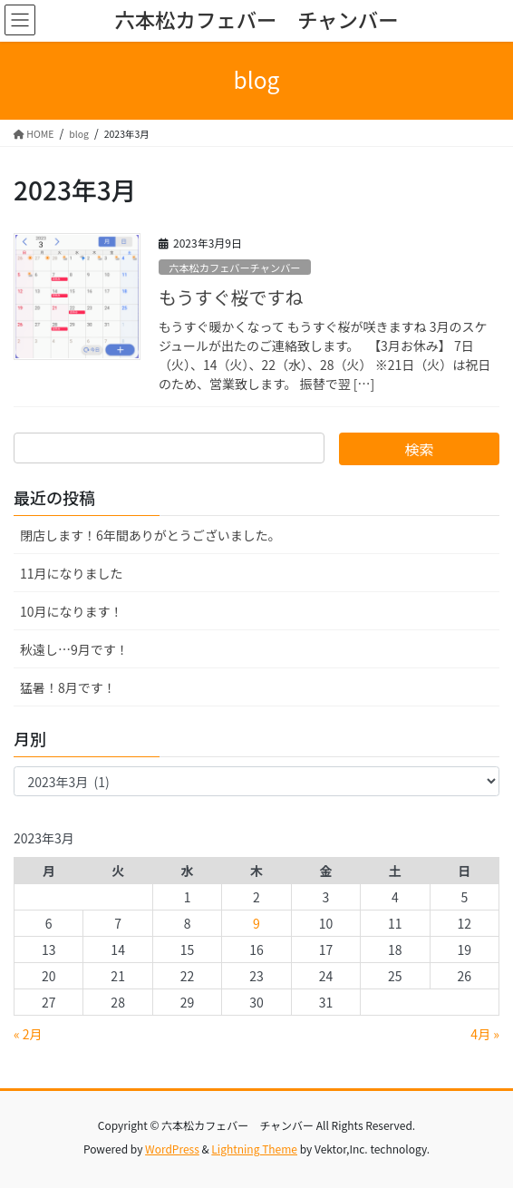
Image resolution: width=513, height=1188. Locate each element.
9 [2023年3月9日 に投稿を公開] (256, 923)
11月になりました (71, 573)
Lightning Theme (254, 1148)
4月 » (484, 1034)
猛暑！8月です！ (68, 687)
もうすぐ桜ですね (231, 297)
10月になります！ (71, 611)
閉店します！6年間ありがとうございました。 (150, 535)
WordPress (172, 1148)
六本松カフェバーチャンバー (234, 267)
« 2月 (28, 1034)
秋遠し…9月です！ (74, 649)
